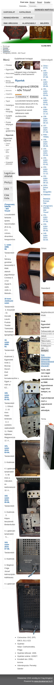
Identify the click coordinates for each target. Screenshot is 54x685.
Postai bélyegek (9, 123)
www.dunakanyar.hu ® (43, 681)
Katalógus (9, 105)
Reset (39, 2)
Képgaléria (9, 94)
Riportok (9, 135)
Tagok (8, 101)
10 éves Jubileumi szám (8, 301)
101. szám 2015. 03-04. (7, 449)
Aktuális (28, 18)
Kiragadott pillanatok (9, 163)
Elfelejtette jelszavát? (45, 365)
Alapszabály (29, 23)
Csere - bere (8, 144)
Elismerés (9, 90)
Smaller (47, 2)
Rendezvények (11, 18)
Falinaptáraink (9, 97)
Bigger (32, 2)
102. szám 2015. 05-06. (7, 499)
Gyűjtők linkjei (9, 117)
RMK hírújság (11, 23)
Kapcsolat (9, 77)
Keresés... (23, 6)
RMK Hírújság (9, 110)
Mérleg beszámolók (9, 81)
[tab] (11, 171)
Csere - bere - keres (8, 151)
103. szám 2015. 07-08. (7, 545)
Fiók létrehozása (46, 356)
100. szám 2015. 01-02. (7, 396)
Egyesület (9, 69)
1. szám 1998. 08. (7, 247)
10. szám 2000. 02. (6, 343)
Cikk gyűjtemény (9, 130)
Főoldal (9, 65)
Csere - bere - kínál (8, 157)
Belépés (44, 23)
